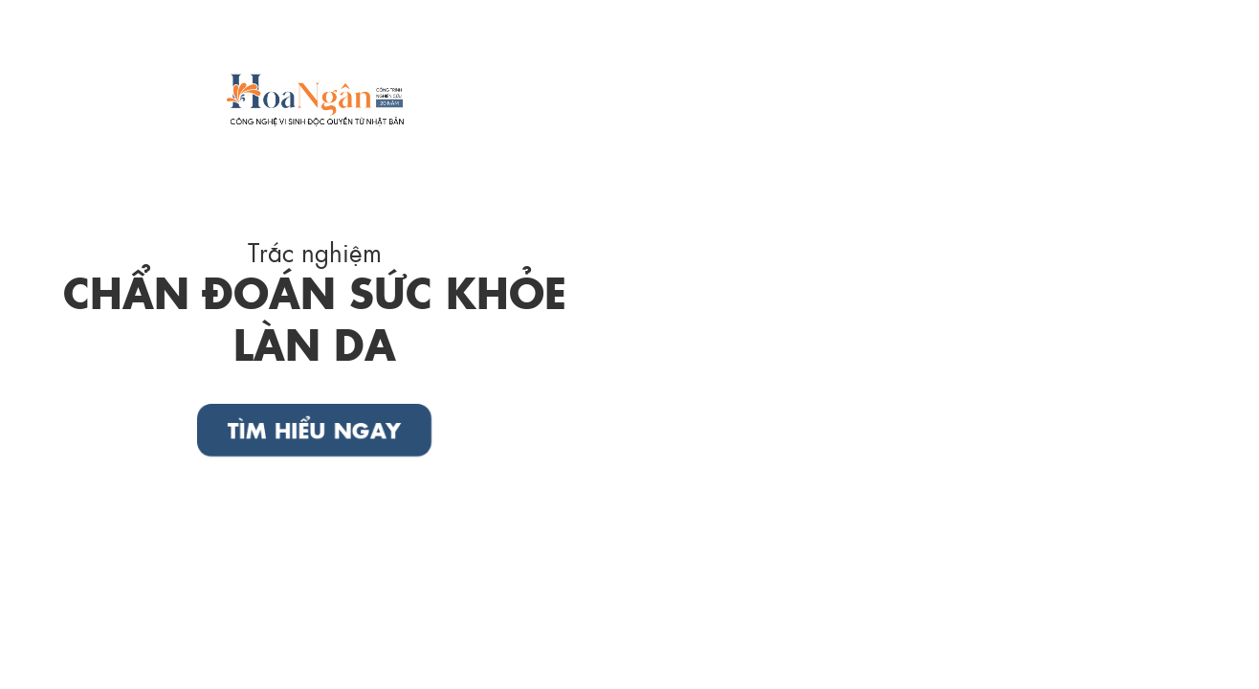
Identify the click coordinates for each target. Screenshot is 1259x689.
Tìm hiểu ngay (315, 429)
